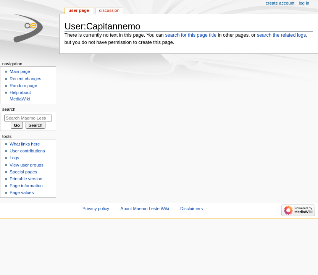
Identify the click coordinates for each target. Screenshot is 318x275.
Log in (304, 3)
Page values (22, 192)
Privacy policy (95, 208)
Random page (23, 85)
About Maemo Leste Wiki (145, 208)
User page (78, 10)
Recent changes (25, 78)
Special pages (23, 172)
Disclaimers (191, 208)
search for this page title (190, 35)
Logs (14, 157)
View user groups (26, 165)
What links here (25, 144)
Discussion (109, 10)
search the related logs (281, 35)
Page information (26, 185)
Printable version (26, 178)
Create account (280, 3)
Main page (20, 71)
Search (9, 109)
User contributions (27, 151)
